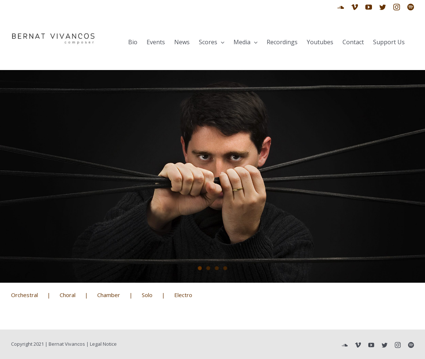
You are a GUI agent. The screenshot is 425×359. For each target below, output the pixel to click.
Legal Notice (103, 344)
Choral (67, 295)
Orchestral (24, 295)
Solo (147, 295)
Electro (183, 295)
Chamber (108, 295)
